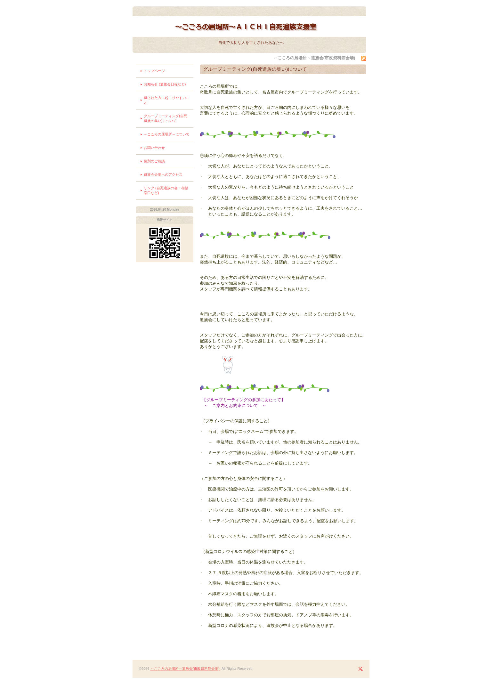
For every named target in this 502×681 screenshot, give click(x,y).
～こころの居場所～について (167, 134)
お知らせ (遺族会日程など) (165, 84)
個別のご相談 (154, 161)
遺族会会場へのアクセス (163, 174)
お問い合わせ (154, 148)
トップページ (154, 71)
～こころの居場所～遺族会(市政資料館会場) (185, 668)
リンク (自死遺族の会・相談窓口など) (166, 190)
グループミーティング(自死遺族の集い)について (165, 118)
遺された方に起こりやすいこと (167, 100)
